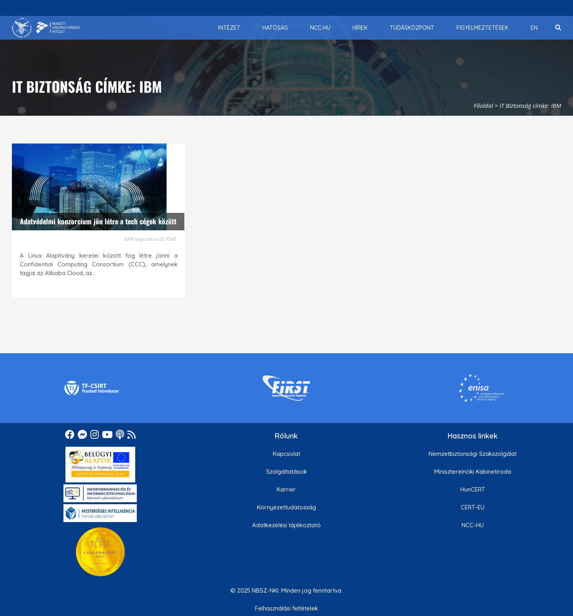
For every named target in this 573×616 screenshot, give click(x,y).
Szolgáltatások (286, 471)
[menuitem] (229, 28)
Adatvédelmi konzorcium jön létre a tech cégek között (98, 221)
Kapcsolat (286, 453)
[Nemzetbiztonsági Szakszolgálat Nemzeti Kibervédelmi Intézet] (46, 28)
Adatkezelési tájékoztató (286, 525)
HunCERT (472, 489)
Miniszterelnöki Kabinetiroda (472, 471)
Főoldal (483, 105)
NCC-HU (473, 525)
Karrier (286, 489)
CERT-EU (473, 507)
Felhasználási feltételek (286, 608)
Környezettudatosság (286, 507)
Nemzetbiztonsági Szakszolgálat (473, 453)
